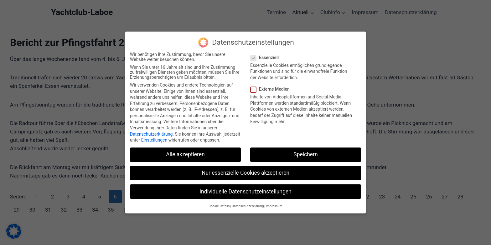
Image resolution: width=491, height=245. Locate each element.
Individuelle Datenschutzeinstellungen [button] (245, 188)
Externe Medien (272, 86)
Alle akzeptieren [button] (185, 151)
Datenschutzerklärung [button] (248, 203)
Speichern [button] (305, 151)
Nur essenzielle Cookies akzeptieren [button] (245, 170)
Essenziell (266, 54)
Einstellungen (154, 137)
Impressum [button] (274, 203)
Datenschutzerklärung (151, 130)
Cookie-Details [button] (219, 203)
